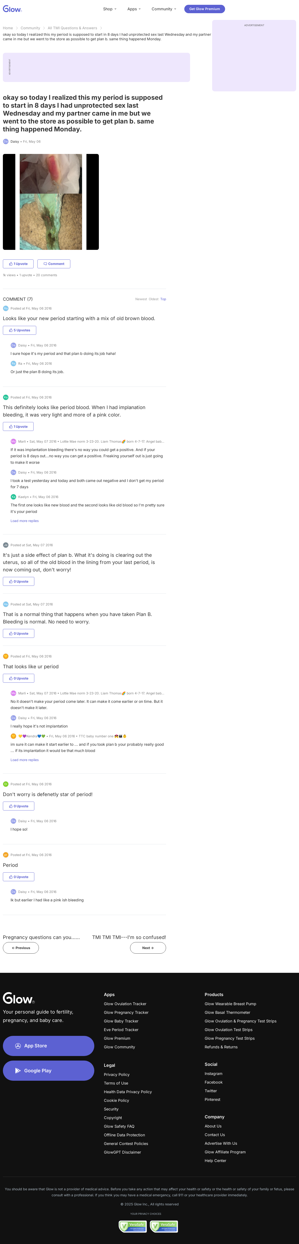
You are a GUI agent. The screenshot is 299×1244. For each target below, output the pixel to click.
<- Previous (21, 948)
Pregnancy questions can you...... (41, 937)
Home (8, 28)
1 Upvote (18, 264)
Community (30, 28)
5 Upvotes (19, 330)
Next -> (148, 948)
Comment (53, 264)
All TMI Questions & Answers (72, 28)
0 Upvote (18, 581)
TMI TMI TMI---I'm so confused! (129, 937)
